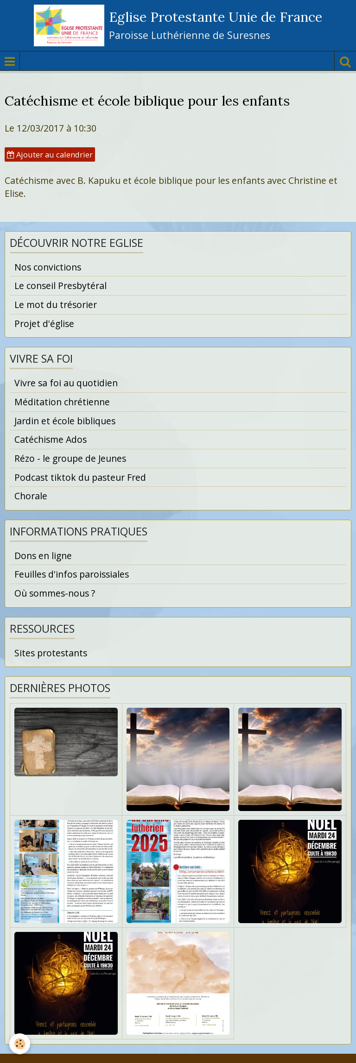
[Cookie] (19, 1043)
